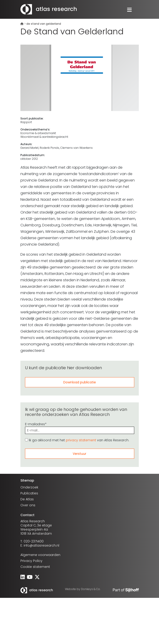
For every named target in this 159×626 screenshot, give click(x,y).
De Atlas (27, 499)
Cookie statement (35, 566)
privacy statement (81, 440)
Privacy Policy (31, 560)
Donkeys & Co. (90, 589)
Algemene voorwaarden (40, 555)
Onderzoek (29, 487)
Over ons (27, 505)
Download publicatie (79, 382)
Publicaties (29, 493)
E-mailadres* (79, 427)
